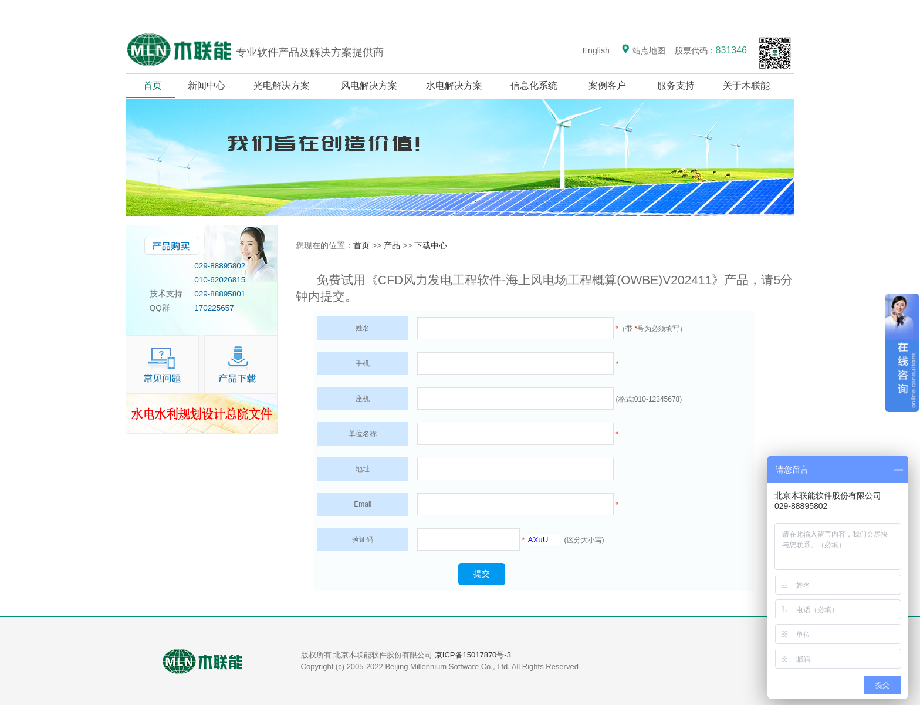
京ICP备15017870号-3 (473, 654)
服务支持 (676, 85)
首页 (152, 85)
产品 (392, 245)
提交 (481, 573)
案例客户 (607, 85)
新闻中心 (206, 85)
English (596, 50)
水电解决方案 (454, 85)
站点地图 (643, 50)
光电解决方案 (282, 85)
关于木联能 (747, 85)
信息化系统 (534, 85)
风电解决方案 (369, 85)
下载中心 (430, 245)
